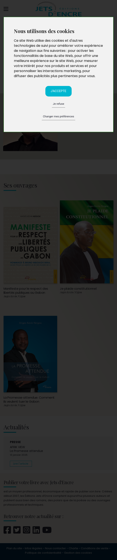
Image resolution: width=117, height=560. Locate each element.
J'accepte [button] (58, 91)
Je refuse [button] (58, 103)
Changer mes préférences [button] (58, 116)
